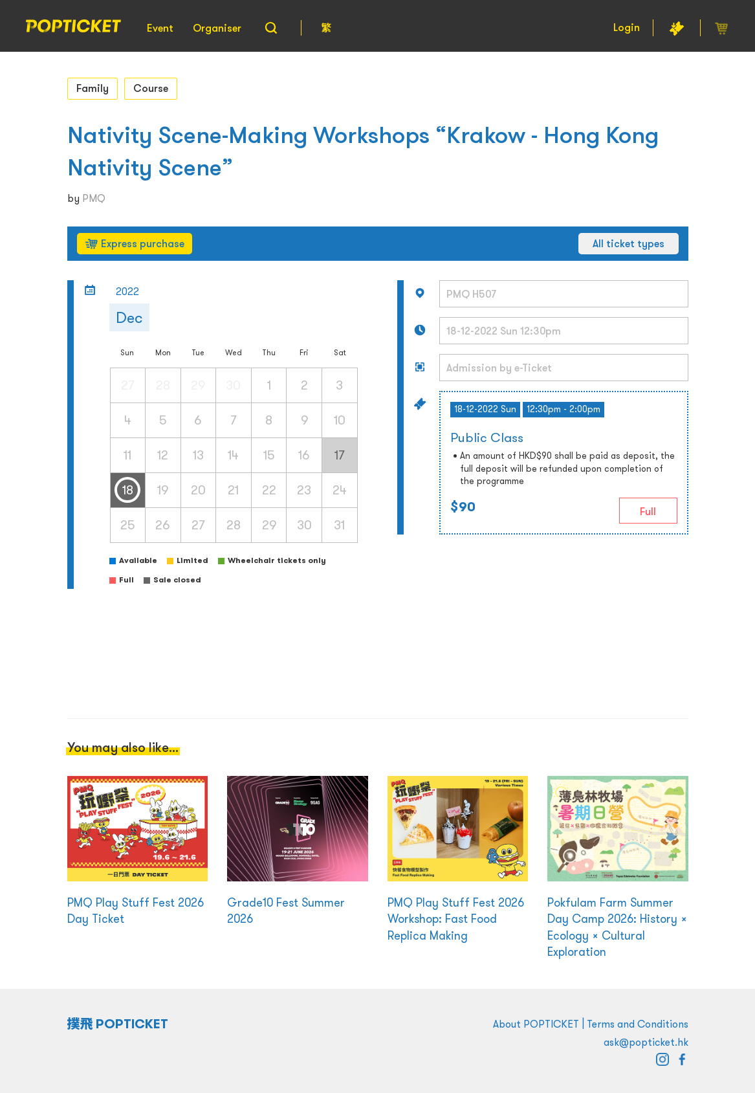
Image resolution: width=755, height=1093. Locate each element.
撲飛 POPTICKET (118, 1023)
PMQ (93, 198)
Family (92, 88)
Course (150, 88)
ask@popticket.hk (646, 1041)
